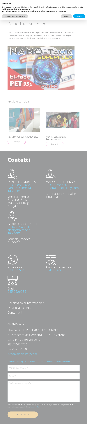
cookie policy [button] (25, 9)
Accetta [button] (79, 16)
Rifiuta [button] (66, 16)
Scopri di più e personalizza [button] (15, 16)
